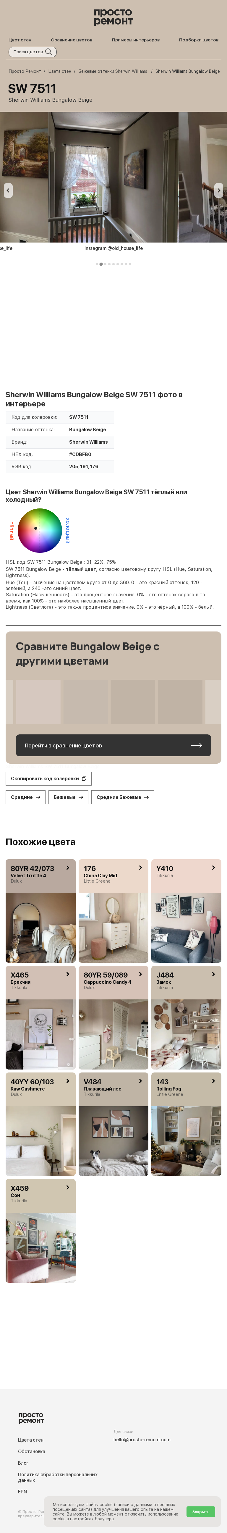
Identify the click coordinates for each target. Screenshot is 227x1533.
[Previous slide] (8, 190)
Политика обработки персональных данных (58, 1477)
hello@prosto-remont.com (142, 1439)
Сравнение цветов (71, 40)
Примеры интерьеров (136, 40)
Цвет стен (20, 40)
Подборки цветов (198, 40)
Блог (23, 1463)
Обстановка (31, 1451)
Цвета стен (30, 1440)
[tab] (97, 264)
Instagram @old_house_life (114, 248)
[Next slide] (218, 190)
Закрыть (200, 1511)
